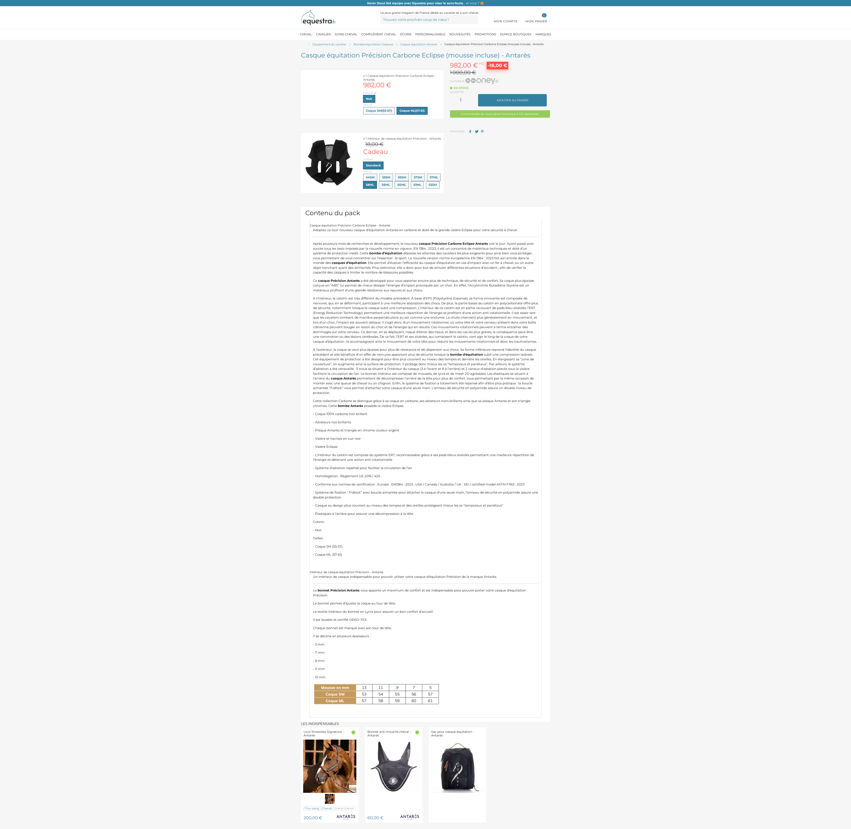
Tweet (477, 131)
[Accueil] (303, 45)
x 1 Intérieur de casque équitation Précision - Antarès (402, 138)
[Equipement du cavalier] (329, 44)
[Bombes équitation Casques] (373, 44)
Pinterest (483, 131)
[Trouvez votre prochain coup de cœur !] (429, 19)
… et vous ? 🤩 (425, 3)
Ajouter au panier (512, 100)
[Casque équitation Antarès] (418, 44)
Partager (471, 131)
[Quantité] (460, 100)
